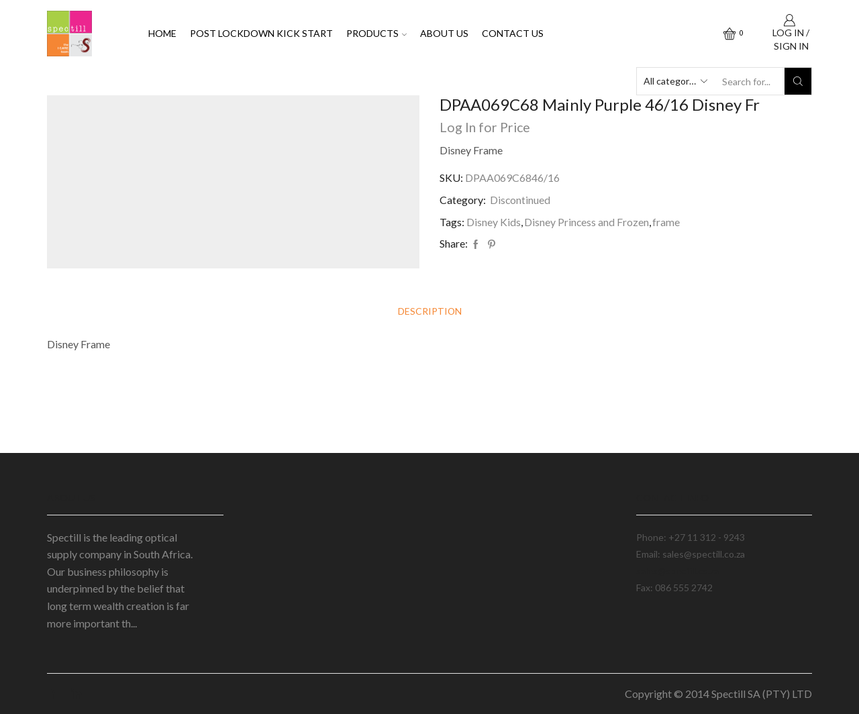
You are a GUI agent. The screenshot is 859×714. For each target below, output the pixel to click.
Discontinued (520, 199)
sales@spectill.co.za (677, 570)
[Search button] (798, 81)
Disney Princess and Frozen (587, 221)
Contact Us (513, 33)
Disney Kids (493, 221)
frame (666, 221)
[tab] (429, 312)
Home (162, 33)
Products (376, 33)
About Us (444, 33)
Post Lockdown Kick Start (261, 33)
